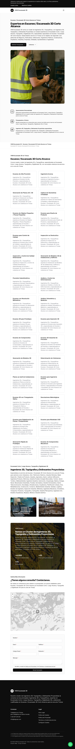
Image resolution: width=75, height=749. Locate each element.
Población (41, 651)
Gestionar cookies (26, 5)
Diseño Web (14, 743)
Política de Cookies (43, 715)
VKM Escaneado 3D (19, 10)
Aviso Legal (41, 712)
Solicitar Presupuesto (18, 44)
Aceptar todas (14, 5)
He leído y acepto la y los (35, 666)
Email (15, 644)
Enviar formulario (37, 670)
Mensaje (15, 658)
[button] (37, 611)
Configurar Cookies (43, 722)
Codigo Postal (17, 651)
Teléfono (41, 644)
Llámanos (32, 44)
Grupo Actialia (22, 743)
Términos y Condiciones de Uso (47, 666)
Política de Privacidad (30, 666)
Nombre (15, 637)
